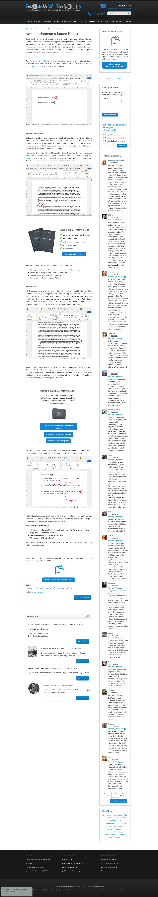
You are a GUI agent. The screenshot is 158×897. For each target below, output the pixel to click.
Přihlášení (120, 3)
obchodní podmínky (38, 867)
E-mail (105, 99)
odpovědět (82, 641)
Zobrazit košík (112, 8)
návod (31, 588)
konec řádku (60, 588)
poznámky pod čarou (112, 823)
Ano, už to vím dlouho (113, 135)
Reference (94, 21)
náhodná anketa (67, 859)
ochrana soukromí (98, 886)
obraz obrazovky (115, 837)
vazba (124, 823)
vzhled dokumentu (115, 829)
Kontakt (127, 21)
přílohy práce (109, 818)
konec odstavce (45, 588)
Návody (104, 21)
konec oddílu (121, 818)
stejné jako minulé (110, 835)
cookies (95, 890)
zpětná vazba (118, 826)
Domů (28, 29)
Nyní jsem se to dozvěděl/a (115, 138)
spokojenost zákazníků (69, 867)
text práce (122, 835)
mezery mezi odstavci (41, 161)
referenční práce (115, 821)
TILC (125, 815)
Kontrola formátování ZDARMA (58, 434)
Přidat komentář (82, 597)
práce (109, 826)
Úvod (29, 21)
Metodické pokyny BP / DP (109, 859)
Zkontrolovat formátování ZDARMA (58, 580)
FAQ (112, 21)
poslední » (115, 798)
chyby (72, 588)
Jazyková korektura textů (109, 867)
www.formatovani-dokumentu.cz (65, 886)
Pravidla (28, 867)
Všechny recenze (118, 801)
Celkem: (121, 5)
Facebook (29, 863)
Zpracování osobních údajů (34, 871)
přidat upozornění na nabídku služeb (73, 863)
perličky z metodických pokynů (72, 871)
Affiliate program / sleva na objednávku (38, 859)
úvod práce (107, 815)
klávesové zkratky (36, 592)
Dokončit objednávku (124, 8)
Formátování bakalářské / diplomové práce (58, 426)
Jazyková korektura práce (58, 441)
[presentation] (114, 108)
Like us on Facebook (113, 78)
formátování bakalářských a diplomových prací (50, 61)
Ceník (118, 21)
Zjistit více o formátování (74, 254)
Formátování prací (42, 21)
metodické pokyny (115, 832)
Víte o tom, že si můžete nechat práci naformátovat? (114, 127)
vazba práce (117, 815)
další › (121, 795)
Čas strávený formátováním (110, 871)
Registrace (127, 3)
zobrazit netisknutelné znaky (36, 47)
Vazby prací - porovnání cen (110, 863)
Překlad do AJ (80, 21)
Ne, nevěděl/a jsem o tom (115, 141)
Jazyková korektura (62, 21)
